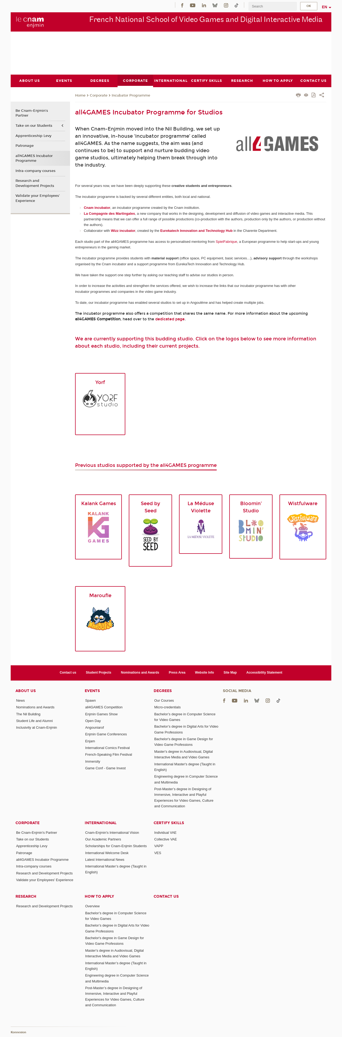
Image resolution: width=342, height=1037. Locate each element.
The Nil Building (28, 714)
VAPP (158, 846)
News (20, 700)
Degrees (163, 690)
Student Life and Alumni (34, 721)
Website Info (204, 672)
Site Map (230, 672)
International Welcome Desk (107, 853)
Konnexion (18, 1032)
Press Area (177, 672)
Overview (92, 906)
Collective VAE (165, 839)
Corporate (98, 95)
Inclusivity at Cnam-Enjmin (36, 727)
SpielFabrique (226, 241)
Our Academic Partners (103, 839)
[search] (272, 6)
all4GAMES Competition (104, 707)
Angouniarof (94, 727)
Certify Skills (169, 822)
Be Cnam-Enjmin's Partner (31, 113)
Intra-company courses (35, 170)
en (324, 7)
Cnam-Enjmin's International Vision (112, 832)
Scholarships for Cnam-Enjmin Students (116, 846)
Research (25, 896)
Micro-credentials (167, 707)
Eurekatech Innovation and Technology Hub (196, 230)
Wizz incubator (123, 230)
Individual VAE (165, 832)
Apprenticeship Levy (33, 135)
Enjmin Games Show (101, 714)
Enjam (90, 741)
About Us (25, 690)
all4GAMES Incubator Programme (34, 158)
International (100, 822)
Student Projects (98, 672)
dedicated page (170, 319)
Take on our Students (33, 125)
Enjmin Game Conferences (106, 734)
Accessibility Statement (264, 672)
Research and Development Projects (34, 183)
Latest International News (105, 859)
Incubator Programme (131, 95)
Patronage (24, 146)
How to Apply (99, 896)
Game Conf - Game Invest (105, 768)
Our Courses (164, 700)
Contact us (68, 672)
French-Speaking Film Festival (108, 754)
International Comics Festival (107, 748)
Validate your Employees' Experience (37, 198)
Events (92, 690)
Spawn (90, 700)
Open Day (93, 721)
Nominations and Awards (140, 672)
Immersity (92, 761)
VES (157, 853)
